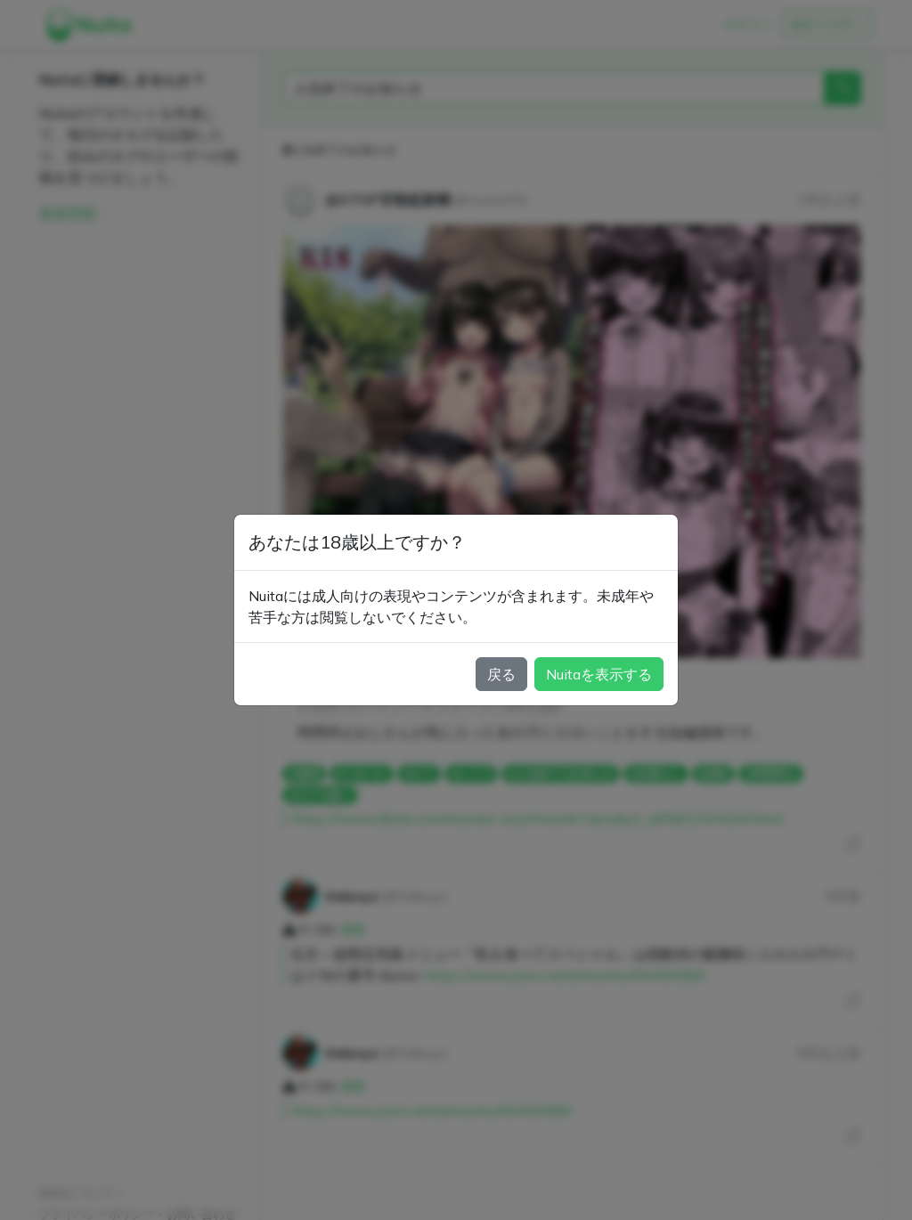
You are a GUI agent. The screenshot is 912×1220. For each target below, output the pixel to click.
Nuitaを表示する (599, 674)
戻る (501, 674)
